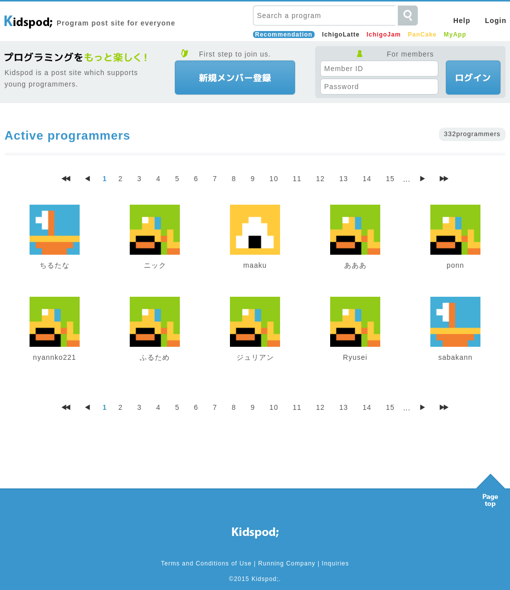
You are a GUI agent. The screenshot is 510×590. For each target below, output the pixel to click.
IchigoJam (384, 34)
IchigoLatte (341, 34)
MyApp (455, 34)
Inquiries (335, 563)
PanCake (422, 34)
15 (390, 179)
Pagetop (490, 487)
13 (343, 179)
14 (367, 179)
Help (461, 21)
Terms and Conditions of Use (206, 563)
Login (495, 21)
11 (297, 179)
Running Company (286, 563)
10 (274, 179)
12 (320, 179)
